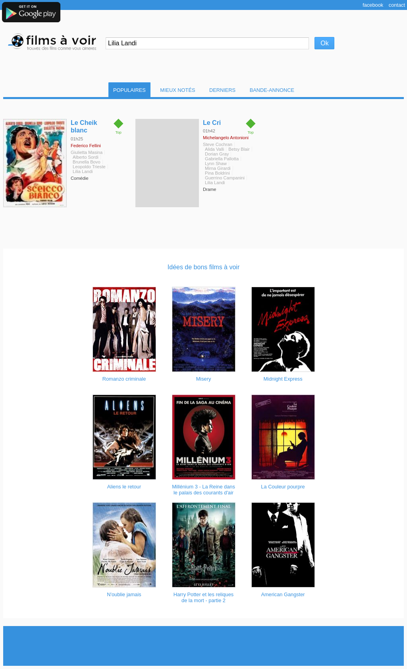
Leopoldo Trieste (89, 166)
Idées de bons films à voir (203, 267)
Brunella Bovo (86, 161)
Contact (397, 5)
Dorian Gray (217, 154)
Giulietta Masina (86, 152)
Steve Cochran (217, 144)
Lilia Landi (83, 171)
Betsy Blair (238, 149)
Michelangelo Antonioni (226, 137)
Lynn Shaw (216, 163)
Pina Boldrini (217, 173)
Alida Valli (214, 149)
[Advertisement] (203, 646)
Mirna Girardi (218, 168)
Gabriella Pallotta (222, 158)
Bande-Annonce (272, 90)
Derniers (222, 90)
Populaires (129, 90)
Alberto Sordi (85, 157)
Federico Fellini (86, 145)
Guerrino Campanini (225, 177)
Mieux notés (177, 90)
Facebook (373, 5)
